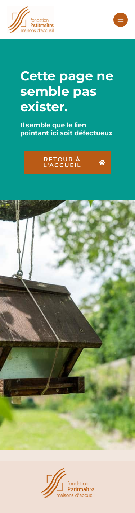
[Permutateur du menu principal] (120, 20)
